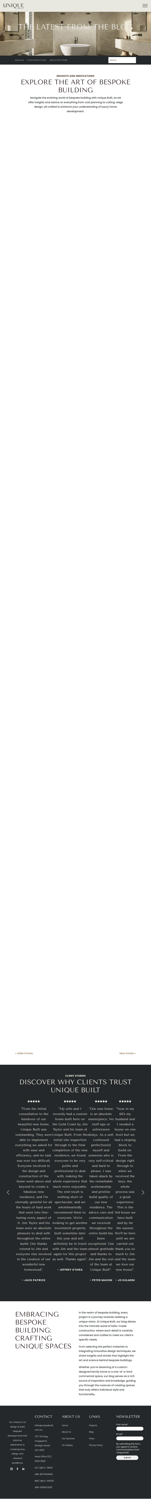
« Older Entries (24, 1053)
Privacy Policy (96, 1445)
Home (65, 1425)
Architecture (59, 60)
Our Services (68, 1438)
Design (19, 60)
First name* (122, 1424)
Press (91, 1438)
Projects (93, 1425)
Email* (119, 1434)
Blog (91, 1432)
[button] (146, 4)
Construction (36, 60)
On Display (67, 1445)
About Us (66, 1432)
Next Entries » (127, 1053)
